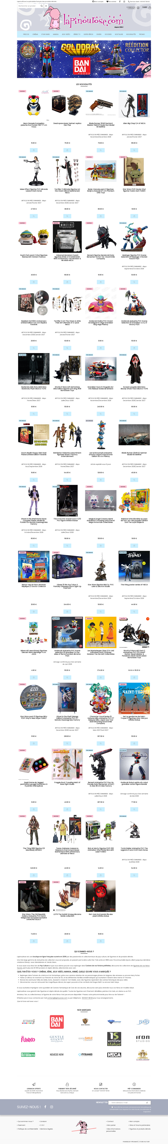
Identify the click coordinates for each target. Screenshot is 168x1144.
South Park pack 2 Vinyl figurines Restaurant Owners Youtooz (33, 256)
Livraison (43, 1121)
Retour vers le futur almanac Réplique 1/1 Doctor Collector (34, 586)
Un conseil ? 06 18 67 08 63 (100, 1087)
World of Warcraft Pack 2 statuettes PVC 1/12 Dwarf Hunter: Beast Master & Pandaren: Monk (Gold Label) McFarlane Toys (134, 654)
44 (134, 604)
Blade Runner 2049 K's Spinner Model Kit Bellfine (134, 454)
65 (34, 538)
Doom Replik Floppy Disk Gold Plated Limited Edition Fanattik (33, 454)
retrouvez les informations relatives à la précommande (134, 1088)
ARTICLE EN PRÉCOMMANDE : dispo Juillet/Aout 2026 (67, 399)
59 (101, 604)
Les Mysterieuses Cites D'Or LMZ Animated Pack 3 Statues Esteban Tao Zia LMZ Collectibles (100, 652)
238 (67, 736)
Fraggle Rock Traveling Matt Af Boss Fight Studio (67, 783)
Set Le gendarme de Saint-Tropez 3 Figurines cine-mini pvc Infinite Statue (134, 718)
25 (34, 604)
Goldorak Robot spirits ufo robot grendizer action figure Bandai (134, 783)
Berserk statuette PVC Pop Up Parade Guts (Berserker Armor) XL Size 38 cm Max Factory (100, 784)
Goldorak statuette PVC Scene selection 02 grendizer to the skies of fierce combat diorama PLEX (67, 653)
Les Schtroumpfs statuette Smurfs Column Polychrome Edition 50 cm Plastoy (100, 455)
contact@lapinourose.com (57, 998)
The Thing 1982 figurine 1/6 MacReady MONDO (34, 849)
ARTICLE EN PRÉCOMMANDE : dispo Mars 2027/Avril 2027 (100, 729)
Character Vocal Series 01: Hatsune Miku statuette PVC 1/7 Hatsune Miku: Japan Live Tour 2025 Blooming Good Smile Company (101, 720)
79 (101, 143)
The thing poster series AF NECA (134, 585)
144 (67, 473)
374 (100, 670)
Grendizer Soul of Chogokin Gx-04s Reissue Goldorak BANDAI (101, 388)
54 (134, 868)
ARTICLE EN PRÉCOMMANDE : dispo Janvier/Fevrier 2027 (134, 136)
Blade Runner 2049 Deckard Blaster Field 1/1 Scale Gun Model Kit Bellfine (100, 125)
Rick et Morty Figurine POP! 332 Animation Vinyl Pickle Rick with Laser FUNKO (101, 850)
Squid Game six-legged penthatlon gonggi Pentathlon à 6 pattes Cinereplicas (33, 784)
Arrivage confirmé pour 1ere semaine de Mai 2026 (134, 795)
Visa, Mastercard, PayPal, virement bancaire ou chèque (67, 1088)
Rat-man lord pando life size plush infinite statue (101, 915)
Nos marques (84, 1010)
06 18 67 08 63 (87, 998)
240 (100, 407)
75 (67, 143)
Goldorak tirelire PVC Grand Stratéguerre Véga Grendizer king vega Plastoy (100, 323)
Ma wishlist (111, 2)
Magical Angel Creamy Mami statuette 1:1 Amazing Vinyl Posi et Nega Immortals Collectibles (101, 521)
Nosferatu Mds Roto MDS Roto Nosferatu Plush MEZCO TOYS (33, 388)
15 (33, 143)
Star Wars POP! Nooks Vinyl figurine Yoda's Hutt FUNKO (134, 190)
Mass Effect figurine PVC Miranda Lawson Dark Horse (34, 190)
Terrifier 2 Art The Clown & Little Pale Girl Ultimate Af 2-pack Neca (67, 323)
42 (67, 802)
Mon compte (97, 2)
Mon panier (111, 1125)
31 (100, 341)
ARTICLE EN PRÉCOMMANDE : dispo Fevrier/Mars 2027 (33, 399)
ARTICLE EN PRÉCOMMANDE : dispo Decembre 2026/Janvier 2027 (67, 202)
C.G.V (42, 1125)
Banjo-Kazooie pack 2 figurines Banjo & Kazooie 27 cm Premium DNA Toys (100, 191)
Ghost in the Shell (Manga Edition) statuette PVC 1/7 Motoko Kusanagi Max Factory (67, 718)
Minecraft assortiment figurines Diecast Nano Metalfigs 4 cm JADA (34, 652)
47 (34, 209)
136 (134, 143)
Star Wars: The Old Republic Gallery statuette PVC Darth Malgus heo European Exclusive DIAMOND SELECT (34, 917)
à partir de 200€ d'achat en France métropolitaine (33, 1088)
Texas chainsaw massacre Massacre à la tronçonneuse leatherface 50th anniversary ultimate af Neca (67, 851)
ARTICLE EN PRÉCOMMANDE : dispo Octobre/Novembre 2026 (33, 531)
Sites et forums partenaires (140, 1125)
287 (100, 802)
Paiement (21, 1125)
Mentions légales (46, 1129)
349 (33, 868)
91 (33, 407)
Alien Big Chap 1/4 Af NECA (134, 124)
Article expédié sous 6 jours (101, 464)
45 (34, 275)
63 (67, 341)
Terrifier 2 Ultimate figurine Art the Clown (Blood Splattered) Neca (67, 191)
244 (67, 604)
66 (67, 275)
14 (101, 868)
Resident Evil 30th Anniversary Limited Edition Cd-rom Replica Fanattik (34, 323)
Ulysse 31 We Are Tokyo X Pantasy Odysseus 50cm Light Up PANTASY (67, 586)
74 (34, 934)
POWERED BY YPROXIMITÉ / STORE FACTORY (136, 1142)
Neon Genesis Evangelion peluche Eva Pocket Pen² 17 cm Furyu (34, 125)
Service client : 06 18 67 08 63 (139, 2)
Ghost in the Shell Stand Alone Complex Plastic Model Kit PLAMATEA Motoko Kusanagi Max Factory (34, 521)
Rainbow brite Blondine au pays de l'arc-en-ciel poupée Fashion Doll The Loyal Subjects (134, 521)
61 (100, 275)
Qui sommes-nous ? (84, 951)
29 (34, 341)
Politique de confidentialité (28, 1129)
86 (101, 209)
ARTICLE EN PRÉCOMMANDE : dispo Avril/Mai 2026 (134, 861)
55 (134, 341)
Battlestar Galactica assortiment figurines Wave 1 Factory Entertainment (67, 455)
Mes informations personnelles (113, 1130)
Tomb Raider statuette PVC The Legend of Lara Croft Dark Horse (134, 849)
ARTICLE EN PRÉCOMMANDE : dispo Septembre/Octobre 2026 (134, 267)
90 (134, 407)
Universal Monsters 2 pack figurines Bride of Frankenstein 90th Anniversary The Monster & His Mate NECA (67, 258)
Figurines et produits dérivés (140, 1129)
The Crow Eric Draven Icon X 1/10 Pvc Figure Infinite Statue (67, 520)
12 (33, 802)
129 (101, 473)
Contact (110, 1121)
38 (67, 209)
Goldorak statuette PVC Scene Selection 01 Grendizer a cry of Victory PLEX (134, 323)
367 (100, 736)
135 (101, 538)
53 (134, 275)
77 (134, 802)
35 (137, 670)
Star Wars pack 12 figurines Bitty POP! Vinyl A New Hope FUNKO (33, 717)
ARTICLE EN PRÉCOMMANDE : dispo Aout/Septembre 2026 (33, 465)
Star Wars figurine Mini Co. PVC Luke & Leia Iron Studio (101, 586)
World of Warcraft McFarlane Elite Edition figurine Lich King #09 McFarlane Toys (67, 389)
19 (134, 209)
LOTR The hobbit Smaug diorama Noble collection (67, 915)
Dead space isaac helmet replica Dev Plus (67, 124)
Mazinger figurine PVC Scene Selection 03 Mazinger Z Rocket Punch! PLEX (134, 257)
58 (67, 538)
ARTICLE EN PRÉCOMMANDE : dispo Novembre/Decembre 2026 (100, 136)
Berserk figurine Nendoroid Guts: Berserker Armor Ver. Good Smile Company (101, 257)
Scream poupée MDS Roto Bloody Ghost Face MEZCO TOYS (134, 388)
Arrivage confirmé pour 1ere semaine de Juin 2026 (67, 663)
